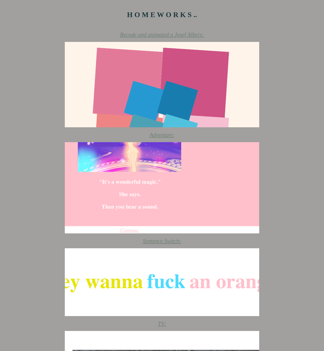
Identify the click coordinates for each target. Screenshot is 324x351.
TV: (162, 324)
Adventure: (162, 135)
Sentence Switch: (162, 241)
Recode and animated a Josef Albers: (162, 35)
